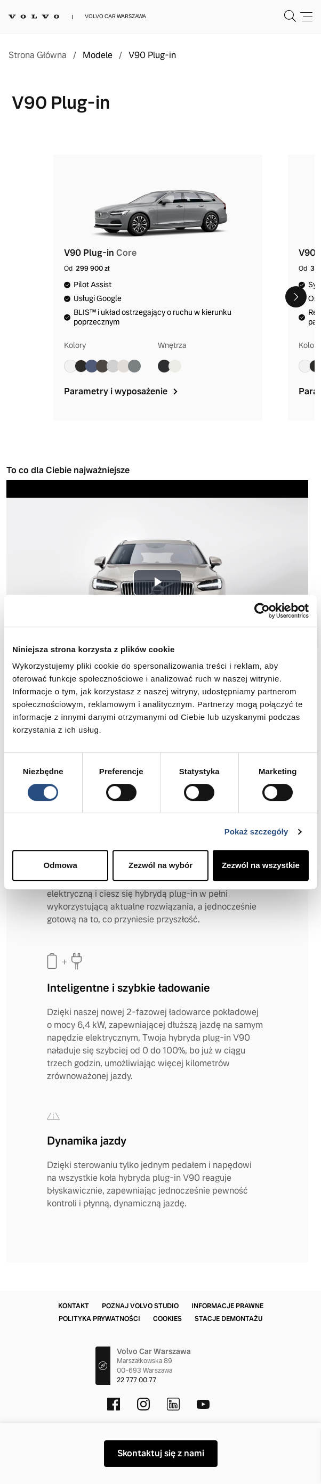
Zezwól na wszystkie (261, 865)
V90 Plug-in (152, 55)
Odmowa (60, 865)
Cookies (167, 1319)
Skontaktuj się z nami (160, 1453)
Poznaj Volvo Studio (140, 1306)
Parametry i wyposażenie (122, 391)
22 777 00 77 (136, 1380)
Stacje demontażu (228, 1319)
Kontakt (73, 1306)
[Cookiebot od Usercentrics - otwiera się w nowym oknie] (262, 611)
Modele (98, 55)
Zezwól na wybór (160, 865)
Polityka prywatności (99, 1319)
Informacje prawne (227, 1306)
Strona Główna (38, 55)
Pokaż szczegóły (256, 831)
